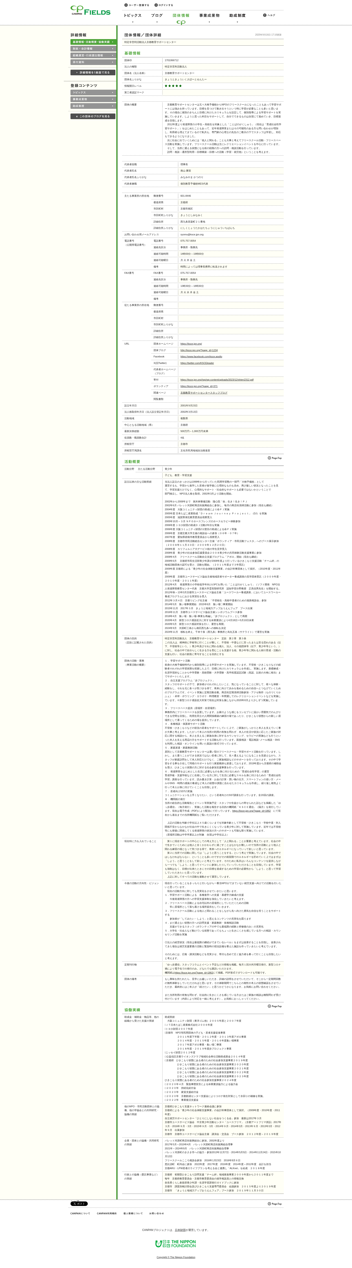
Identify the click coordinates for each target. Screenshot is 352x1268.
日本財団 (180, 1230)
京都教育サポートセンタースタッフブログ (203, 392)
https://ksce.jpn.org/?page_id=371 (199, 386)
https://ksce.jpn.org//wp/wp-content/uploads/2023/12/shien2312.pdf (216, 379)
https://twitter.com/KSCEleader (197, 363)
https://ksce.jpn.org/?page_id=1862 (251, 810)
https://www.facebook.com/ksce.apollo (201, 356)
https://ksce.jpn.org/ (191, 343)
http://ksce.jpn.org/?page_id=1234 (199, 350)
